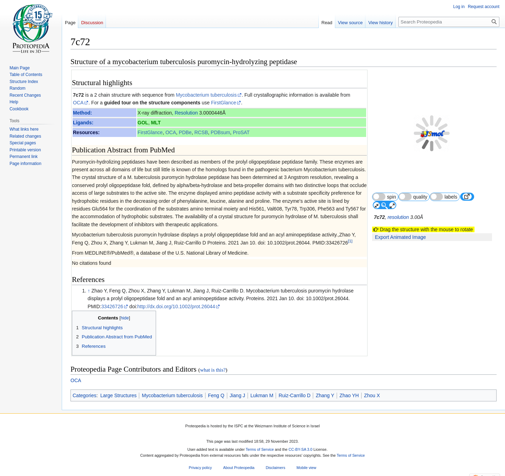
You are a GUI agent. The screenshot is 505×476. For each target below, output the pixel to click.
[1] (350, 241)
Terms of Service (260, 449)
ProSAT (241, 132)
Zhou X (372, 395)
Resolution (186, 113)
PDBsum (220, 132)
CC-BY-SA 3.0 (300, 449)
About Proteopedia (238, 467)
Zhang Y (325, 395)
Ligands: (83, 122)
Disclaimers (275, 467)
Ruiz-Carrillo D (294, 395)
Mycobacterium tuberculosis (206, 95)
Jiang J (237, 395)
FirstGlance (223, 102)
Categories (84, 395)
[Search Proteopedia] (448, 22)
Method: (82, 113)
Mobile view (306, 467)
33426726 (112, 306)
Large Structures (118, 395)
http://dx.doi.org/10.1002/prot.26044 (176, 306)
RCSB (201, 132)
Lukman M (261, 395)
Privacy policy (200, 467)
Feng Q (216, 395)
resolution (399, 200)
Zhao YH (349, 395)
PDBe (185, 132)
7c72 (78, 95)
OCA (78, 102)
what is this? (212, 370)
